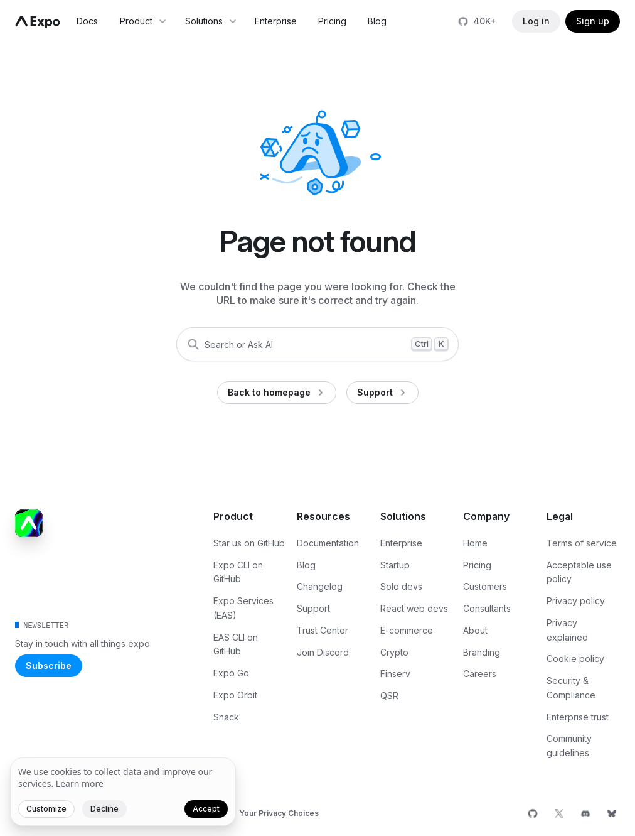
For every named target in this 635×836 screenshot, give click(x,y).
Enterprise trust (578, 717)
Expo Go (231, 673)
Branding (481, 652)
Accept (206, 808)
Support (313, 608)
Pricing (332, 21)
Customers (485, 586)
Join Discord (323, 652)
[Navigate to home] (37, 22)
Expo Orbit (235, 695)
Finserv (395, 673)
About (475, 630)
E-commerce (406, 630)
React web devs (414, 608)
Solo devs (401, 586)
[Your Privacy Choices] (268, 813)
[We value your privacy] (123, 792)
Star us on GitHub (249, 543)
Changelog (320, 586)
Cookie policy (575, 658)
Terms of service (582, 543)
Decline (104, 808)
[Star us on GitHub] (478, 21)
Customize (46, 808)
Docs (87, 21)
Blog (377, 21)
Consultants (487, 608)
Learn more (80, 784)
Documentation (328, 543)
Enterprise (276, 21)
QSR (389, 695)
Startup (395, 565)
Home (475, 543)
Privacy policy (576, 600)
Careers (479, 673)
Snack (226, 717)
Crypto (394, 652)
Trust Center (322, 630)
